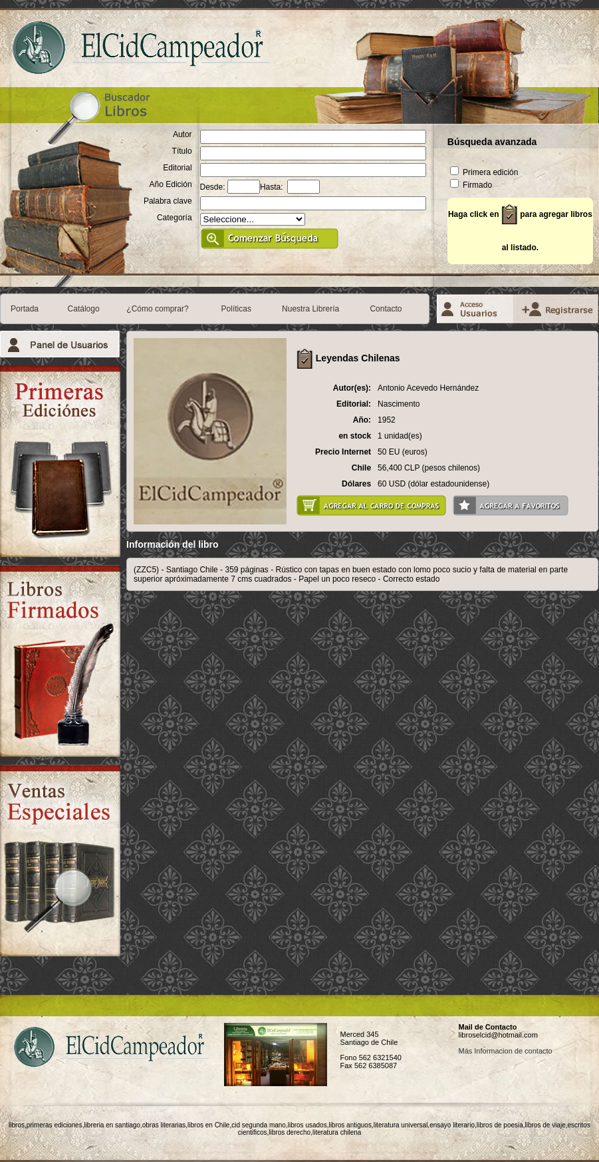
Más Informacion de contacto (505, 1051)
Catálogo (84, 308)
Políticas (236, 308)
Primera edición (484, 172)
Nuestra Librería (310, 308)
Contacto (386, 308)
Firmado (471, 185)
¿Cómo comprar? (157, 308)
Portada (25, 308)
